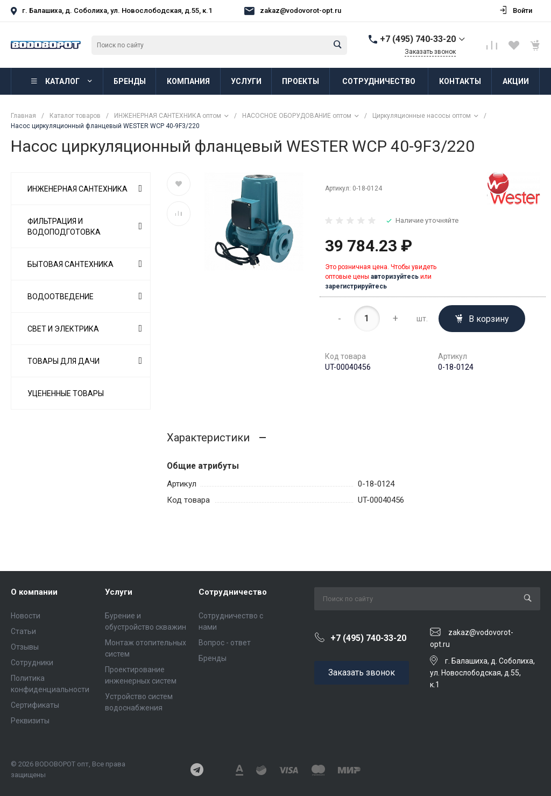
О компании (34, 592)
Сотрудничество (233, 592)
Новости (25, 615)
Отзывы (25, 647)
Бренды (213, 658)
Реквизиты (30, 720)
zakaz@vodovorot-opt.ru (300, 10)
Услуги (118, 592)
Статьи (23, 631)
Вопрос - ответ (225, 642)
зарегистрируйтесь (356, 286)
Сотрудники (32, 662)
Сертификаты (35, 705)
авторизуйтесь (395, 276)
